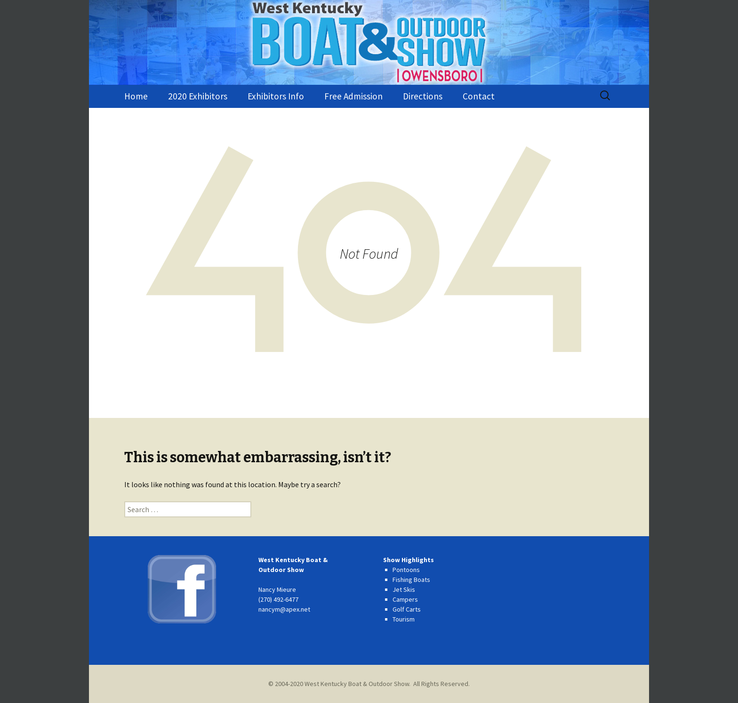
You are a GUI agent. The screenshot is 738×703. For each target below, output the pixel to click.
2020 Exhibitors (197, 96)
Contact (479, 96)
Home (136, 96)
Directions (422, 96)
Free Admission (353, 96)
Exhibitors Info (276, 96)
